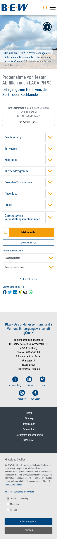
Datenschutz (29, 429)
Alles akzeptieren (28, 521)
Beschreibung (30, 137)
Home (29, 412)
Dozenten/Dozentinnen (30, 182)
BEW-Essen (35, 395)
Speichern (28, 530)
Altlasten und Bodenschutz (18, 57)
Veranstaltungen (38, 53)
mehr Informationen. (13, 484)
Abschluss (30, 193)
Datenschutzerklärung (14, 491)
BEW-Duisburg (15, 381)
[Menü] (53, 7)
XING (43, 381)
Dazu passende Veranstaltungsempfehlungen (30, 217)
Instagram (21, 395)
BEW (23, 53)
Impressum (29, 423)
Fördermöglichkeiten (28, 279)
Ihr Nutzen (30, 148)
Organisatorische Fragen (29, 267)
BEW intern (29, 440)
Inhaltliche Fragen (29, 258)
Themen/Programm (30, 171)
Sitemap (29, 418)
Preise (30, 204)
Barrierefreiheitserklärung (29, 434)
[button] (47, 27)
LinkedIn (29, 381)
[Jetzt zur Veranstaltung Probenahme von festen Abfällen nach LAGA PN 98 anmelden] (28, 232)
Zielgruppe (30, 159)
